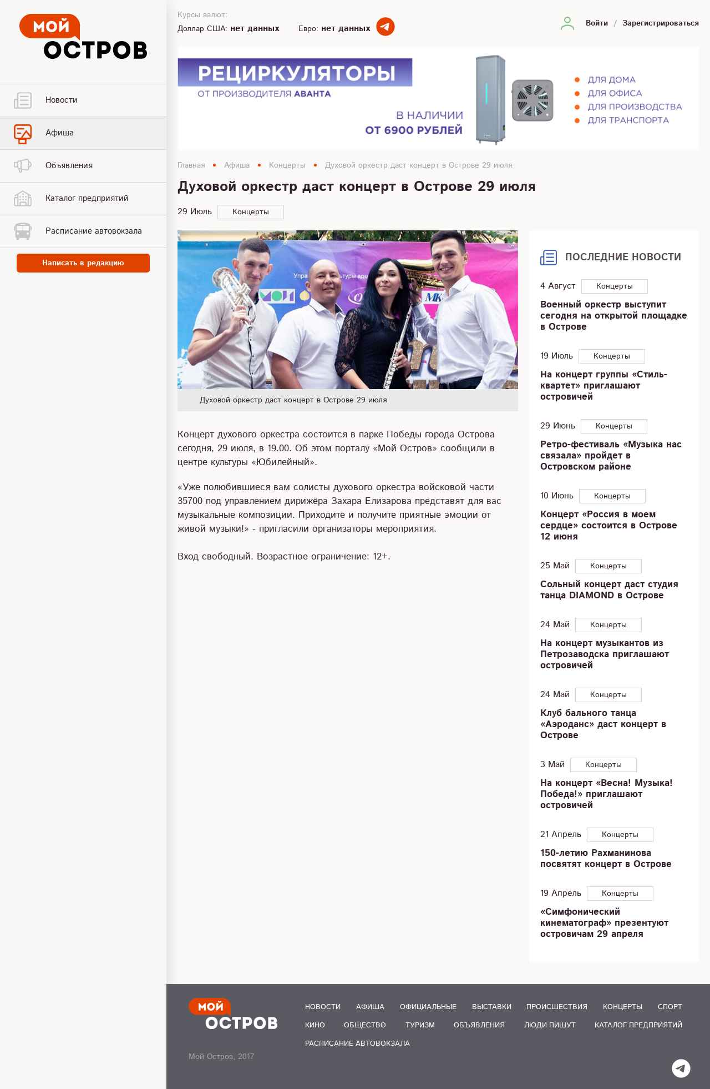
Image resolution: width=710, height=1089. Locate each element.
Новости (323, 1007)
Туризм (420, 1025)
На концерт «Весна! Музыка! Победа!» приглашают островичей (606, 794)
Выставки (491, 1007)
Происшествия (556, 1007)
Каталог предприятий (638, 1025)
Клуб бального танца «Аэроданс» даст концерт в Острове (603, 724)
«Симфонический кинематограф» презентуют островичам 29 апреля (604, 923)
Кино (315, 1025)
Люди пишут (550, 1025)
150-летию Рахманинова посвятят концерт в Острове (606, 859)
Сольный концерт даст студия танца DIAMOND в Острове (609, 590)
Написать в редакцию (83, 263)
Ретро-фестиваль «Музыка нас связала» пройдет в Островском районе (611, 455)
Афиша (237, 165)
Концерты (287, 165)
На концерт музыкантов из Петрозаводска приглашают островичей (604, 654)
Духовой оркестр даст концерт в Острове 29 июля (418, 165)
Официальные (428, 1007)
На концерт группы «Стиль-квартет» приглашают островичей (603, 385)
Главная (191, 165)
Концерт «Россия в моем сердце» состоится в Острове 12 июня (608, 525)
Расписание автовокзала (357, 1043)
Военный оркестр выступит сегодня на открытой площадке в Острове (613, 315)
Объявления (479, 1025)
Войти (597, 23)
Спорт (670, 1007)
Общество (365, 1025)
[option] (348, 321)
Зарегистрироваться (660, 23)
